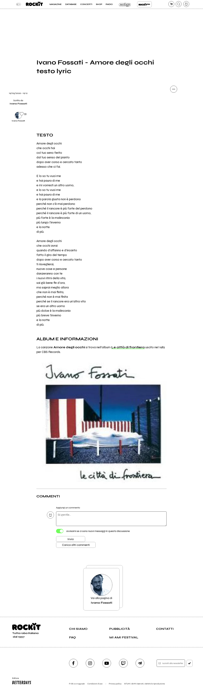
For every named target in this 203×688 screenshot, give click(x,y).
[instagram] (90, 663)
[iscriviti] (189, 663)
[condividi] (173, 89)
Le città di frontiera (128, 347)
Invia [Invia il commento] (70, 539)
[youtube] (106, 663)
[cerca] (178, 4)
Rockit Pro (144, 4)
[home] (34, 4)
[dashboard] (186, 4)
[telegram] (140, 663)
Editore (21, 681)
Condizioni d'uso (95, 683)
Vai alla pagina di (101, 589)
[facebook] (73, 663)
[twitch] (123, 663)
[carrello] (171, 4)
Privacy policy (115, 683)
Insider (125, 4)
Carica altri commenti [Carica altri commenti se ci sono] (76, 545)
